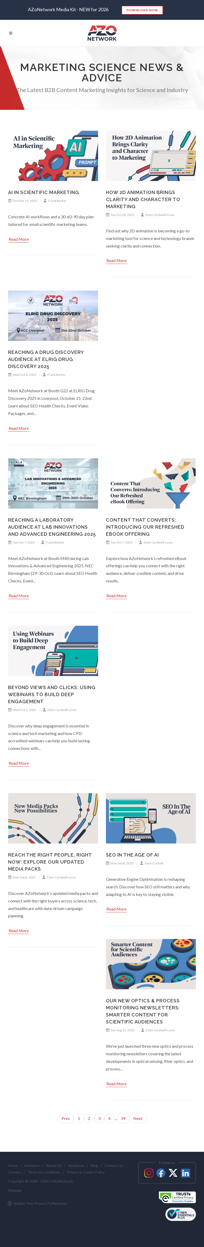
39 (123, 1118)
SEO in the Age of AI (132, 855)
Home (13, 1165)
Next (137, 1118)
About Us (54, 1165)
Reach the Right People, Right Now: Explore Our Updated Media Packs (50, 862)
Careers (14, 1172)
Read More (19, 239)
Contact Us (113, 1165)
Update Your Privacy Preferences (37, 1203)
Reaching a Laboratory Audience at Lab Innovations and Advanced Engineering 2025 (52, 527)
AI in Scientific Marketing (43, 192)
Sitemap (14, 1190)
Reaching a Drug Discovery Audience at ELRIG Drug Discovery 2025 (46, 359)
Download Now (142, 10)
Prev (66, 1118)
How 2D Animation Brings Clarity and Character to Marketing (143, 199)
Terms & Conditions (44, 1172)
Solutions (32, 1165)
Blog (94, 1165)
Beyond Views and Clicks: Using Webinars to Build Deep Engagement (51, 694)
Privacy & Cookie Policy (86, 1172)
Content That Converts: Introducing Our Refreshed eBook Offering (145, 527)
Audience (76, 1165)
